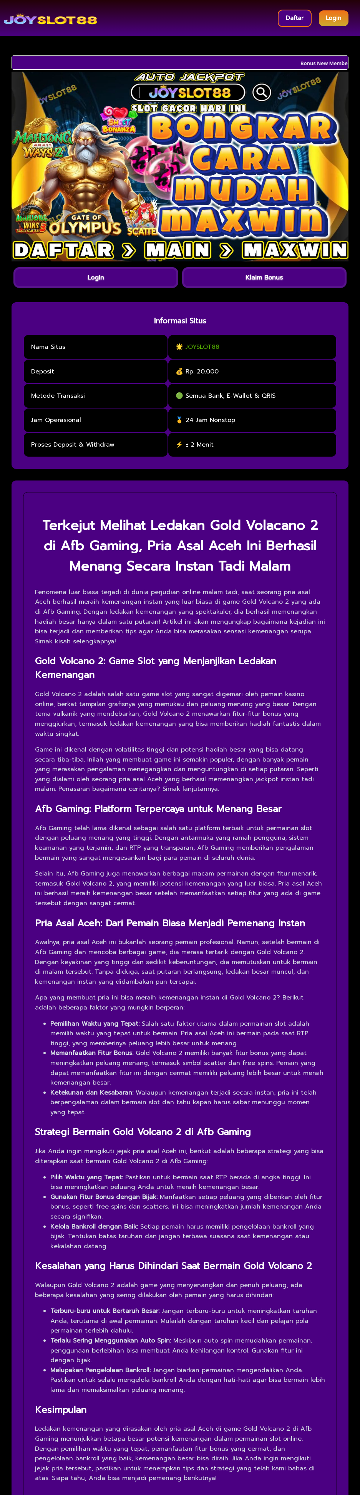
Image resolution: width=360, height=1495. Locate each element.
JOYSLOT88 (202, 347)
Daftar (295, 18)
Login (333, 18)
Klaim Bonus (264, 277)
